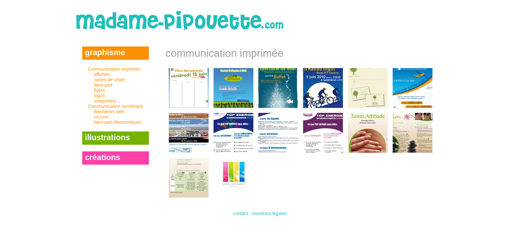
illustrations (107, 137)
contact (240, 213)
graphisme (105, 52)
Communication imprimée (118, 85)
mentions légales (269, 213)
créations (102, 157)
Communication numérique (118, 114)
